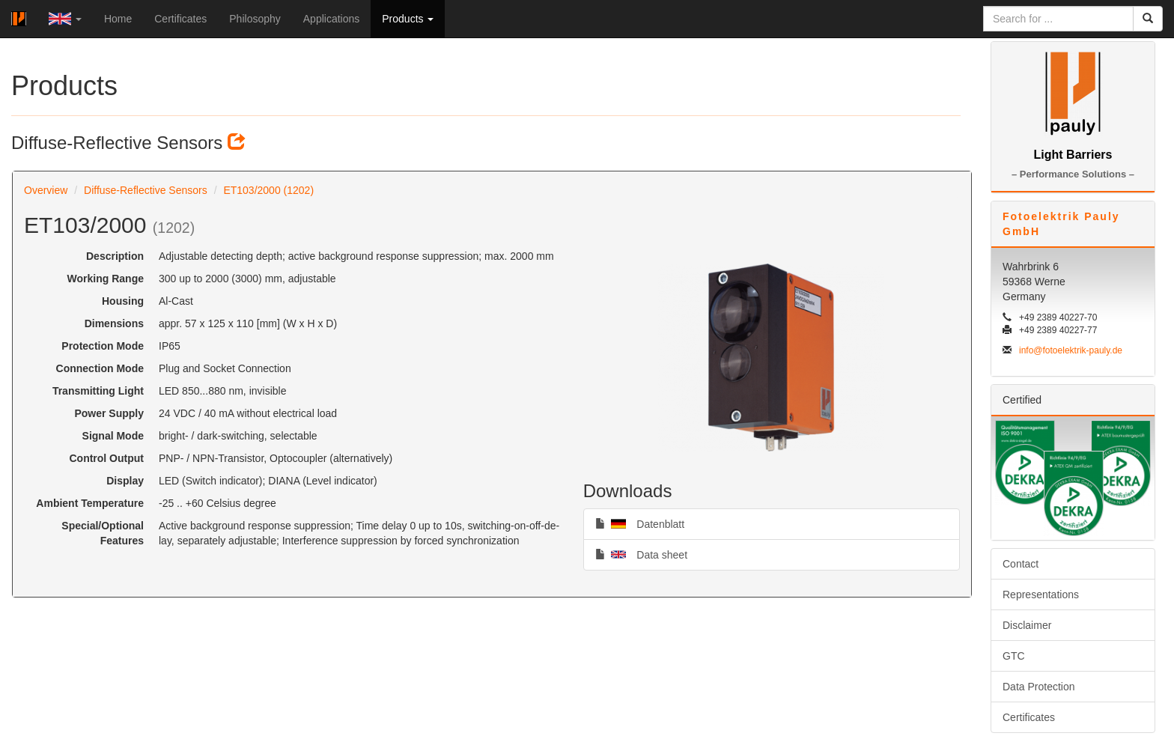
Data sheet (641, 554)
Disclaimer (1027, 625)
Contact (1020, 564)
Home (118, 19)
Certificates (180, 19)
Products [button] (408, 19)
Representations (1041, 594)
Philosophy (255, 19)
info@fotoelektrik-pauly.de (1070, 350)
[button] (65, 18)
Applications (331, 19)
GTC (1014, 656)
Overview (45, 190)
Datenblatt (640, 523)
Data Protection (1039, 687)
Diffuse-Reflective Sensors (145, 190)
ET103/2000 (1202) (268, 190)
